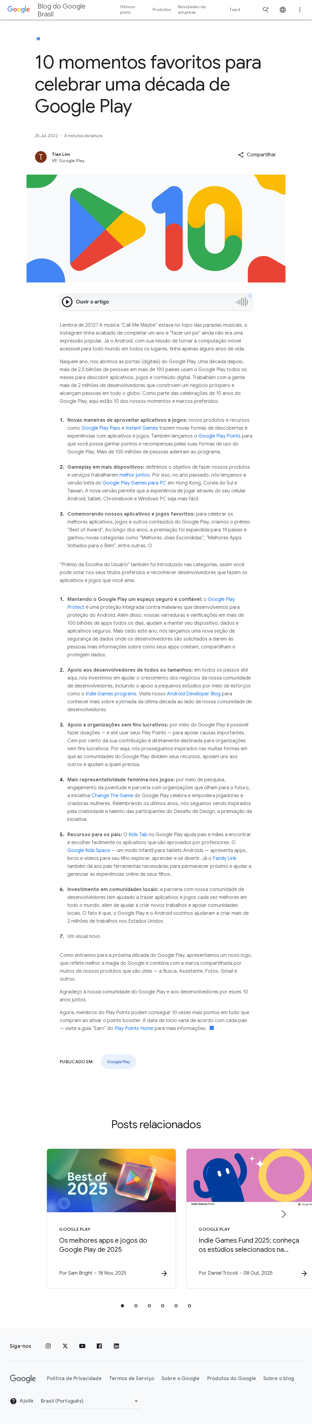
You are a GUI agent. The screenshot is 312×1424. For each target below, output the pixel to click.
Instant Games (142, 428)
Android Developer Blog (194, 694)
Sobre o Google (180, 1379)
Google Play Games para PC (134, 483)
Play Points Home (134, 1028)
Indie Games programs (111, 694)
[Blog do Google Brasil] (38, 38)
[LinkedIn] (116, 1346)
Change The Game (112, 796)
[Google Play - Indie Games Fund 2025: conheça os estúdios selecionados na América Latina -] (235, 1219)
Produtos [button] (162, 9)
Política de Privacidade (74, 1379)
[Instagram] (48, 1346)
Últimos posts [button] (127, 9)
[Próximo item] (283, 1214)
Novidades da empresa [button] (192, 9)
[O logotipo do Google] (23, 1379)
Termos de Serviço (131, 1379)
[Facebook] (99, 1346)
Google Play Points (219, 436)
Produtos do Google (231, 1379)
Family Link (224, 858)
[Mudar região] (90, 1401)
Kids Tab (138, 835)
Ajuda (22, 1401)
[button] (257, 155)
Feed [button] (235, 9)
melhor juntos (134, 475)
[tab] (122, 1306)
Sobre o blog (278, 1379)
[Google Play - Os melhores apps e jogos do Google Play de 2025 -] (76, 1219)
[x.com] (65, 1346)
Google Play (118, 1061)
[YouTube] (82, 1346)
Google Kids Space (88, 850)
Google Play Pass (100, 428)
